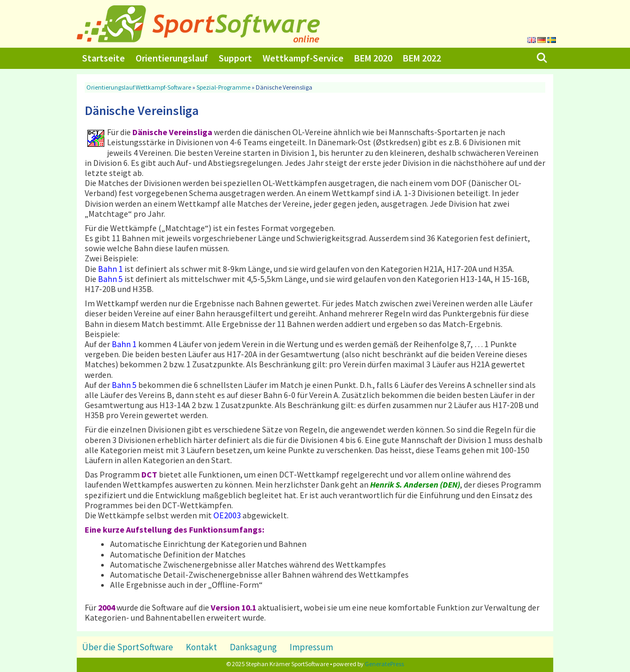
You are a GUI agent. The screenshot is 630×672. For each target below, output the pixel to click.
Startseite (103, 58)
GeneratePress (384, 664)
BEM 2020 (373, 58)
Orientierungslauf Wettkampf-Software (138, 87)
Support (235, 58)
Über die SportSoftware (127, 647)
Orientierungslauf (172, 58)
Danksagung (253, 647)
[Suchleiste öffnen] (541, 58)
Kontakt (201, 647)
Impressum (311, 647)
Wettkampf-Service (303, 58)
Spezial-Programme (223, 87)
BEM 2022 (422, 58)
